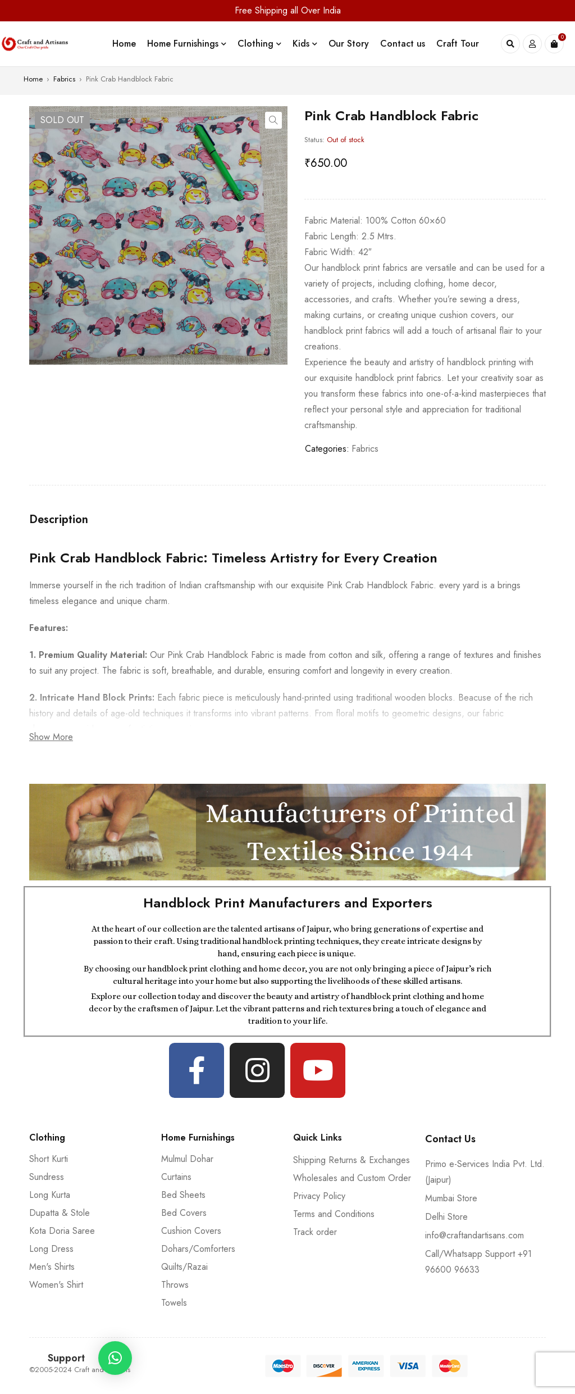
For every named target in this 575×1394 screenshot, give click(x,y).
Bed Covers (184, 1212)
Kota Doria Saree (62, 1230)
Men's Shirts (52, 1266)
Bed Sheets (183, 1194)
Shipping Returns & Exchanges (351, 1160)
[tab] (58, 520)
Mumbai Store (451, 1198)
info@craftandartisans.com (474, 1235)
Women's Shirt (56, 1284)
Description (58, 520)
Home (33, 79)
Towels (174, 1302)
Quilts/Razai (184, 1266)
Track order (315, 1231)
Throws (175, 1284)
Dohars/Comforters (198, 1248)
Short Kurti (48, 1158)
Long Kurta (49, 1194)
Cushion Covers (191, 1230)
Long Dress (51, 1248)
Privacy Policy (319, 1195)
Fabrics (64, 79)
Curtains (176, 1176)
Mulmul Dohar (187, 1158)
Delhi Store (446, 1216)
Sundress (46, 1176)
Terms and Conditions (334, 1213)
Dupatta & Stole (59, 1212)
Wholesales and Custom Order (352, 1177)
